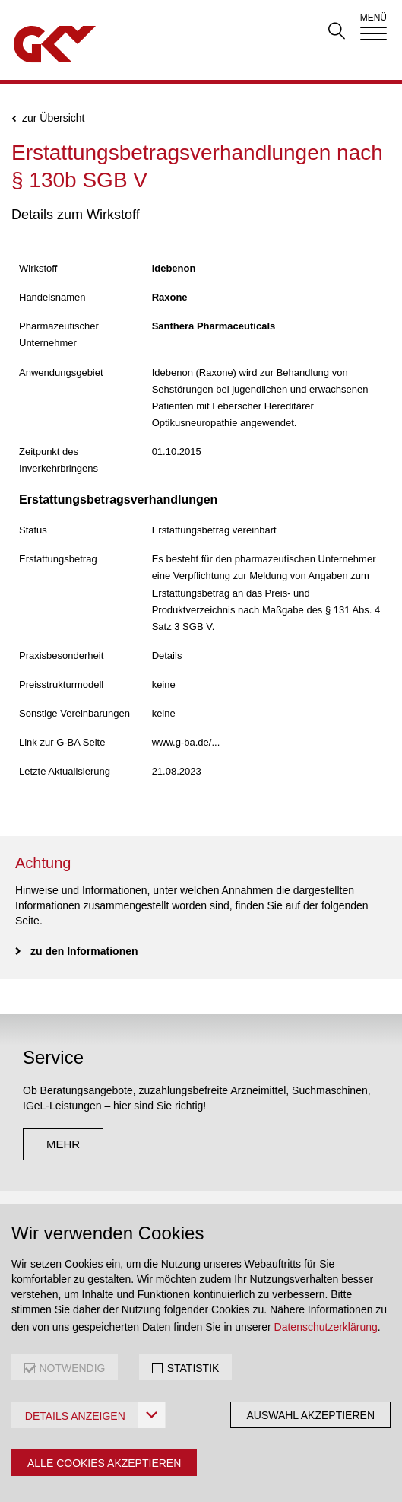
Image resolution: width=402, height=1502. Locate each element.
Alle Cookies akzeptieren (104, 1463)
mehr (63, 1144)
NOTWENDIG (72, 1368)
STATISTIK (193, 1368)
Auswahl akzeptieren (310, 1415)
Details (167, 655)
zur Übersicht (53, 118)
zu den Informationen (84, 951)
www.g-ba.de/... (186, 742)
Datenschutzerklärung (326, 1327)
